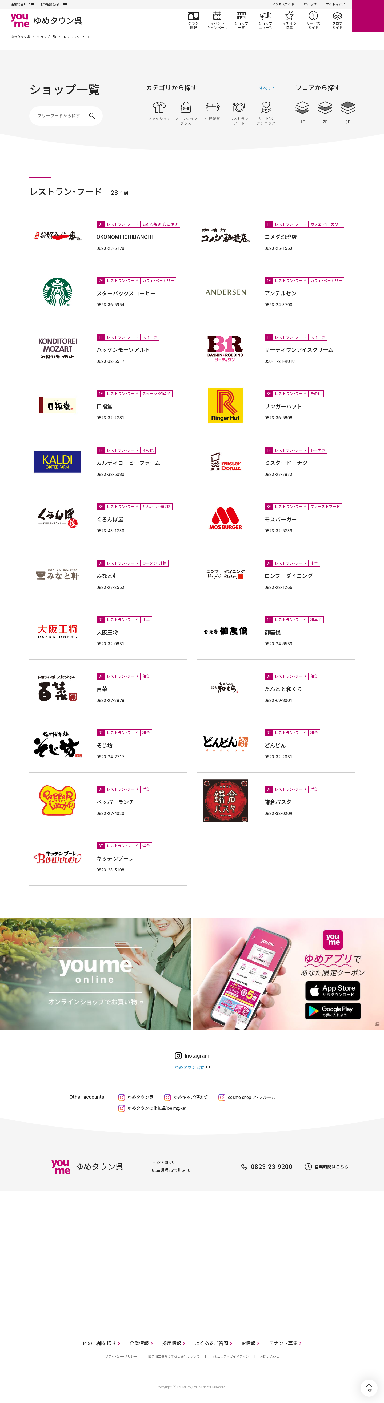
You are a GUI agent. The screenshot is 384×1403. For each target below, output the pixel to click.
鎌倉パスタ (278, 802)
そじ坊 (105, 745)
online (368, 16)
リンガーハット (283, 406)
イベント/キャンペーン (217, 20)
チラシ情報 (193, 20)
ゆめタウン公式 (190, 1067)
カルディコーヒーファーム (128, 463)
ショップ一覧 (241, 20)
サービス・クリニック (266, 113)
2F (325, 112)
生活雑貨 (212, 113)
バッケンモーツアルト (123, 350)
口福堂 (105, 406)
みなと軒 (107, 576)
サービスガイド (313, 20)
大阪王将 (107, 632)
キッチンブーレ (115, 858)
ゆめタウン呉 (20, 37)
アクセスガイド (283, 4)
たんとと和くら (283, 689)
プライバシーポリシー (121, 1356)
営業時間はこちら (331, 1166)
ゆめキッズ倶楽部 (191, 1097)
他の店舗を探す (50, 4)
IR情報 (248, 1343)
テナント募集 (283, 1343)
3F (348, 112)
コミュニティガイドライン (230, 1356)
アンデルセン (281, 293)
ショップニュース (265, 20)
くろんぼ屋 (110, 519)
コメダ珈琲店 (281, 237)
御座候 (273, 632)
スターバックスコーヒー (126, 293)
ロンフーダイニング (289, 576)
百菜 (102, 689)
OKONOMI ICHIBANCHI (125, 237)
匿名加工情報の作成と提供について (173, 1356)
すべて (265, 88)
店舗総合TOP (20, 4)
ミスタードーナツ (286, 463)
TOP (369, 1388)
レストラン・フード (239, 113)
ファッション (159, 113)
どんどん (275, 745)
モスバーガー (281, 519)
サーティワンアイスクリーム (299, 350)
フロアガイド (337, 20)
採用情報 (171, 1343)
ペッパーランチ (115, 802)
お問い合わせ (269, 1356)
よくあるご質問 (211, 1343)
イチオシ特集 (289, 20)
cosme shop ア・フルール (252, 1097)
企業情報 (139, 1343)
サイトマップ (335, 4)
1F (302, 112)
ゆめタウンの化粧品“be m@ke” (157, 1108)
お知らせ (310, 4)
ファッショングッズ (186, 113)
